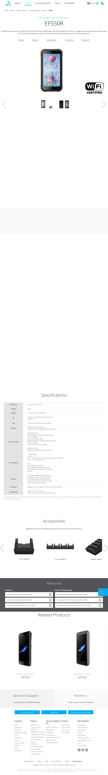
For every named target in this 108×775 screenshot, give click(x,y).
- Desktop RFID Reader (36, 751)
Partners (65, 721)
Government (18, 738)
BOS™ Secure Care (51, 740)
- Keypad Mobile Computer (37, 737)
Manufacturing (18, 750)
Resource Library (82, 735)
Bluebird (45, 765)
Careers (80, 743)
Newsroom (80, 733)
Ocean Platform (66, 733)
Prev (4, 104)
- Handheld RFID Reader (36, 746)
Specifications (52, 40)
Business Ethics (81, 730)
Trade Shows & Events (83, 738)
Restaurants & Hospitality (21, 733)
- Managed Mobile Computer (38, 734)
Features (35, 40)
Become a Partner (66, 727)
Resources (85, 40)
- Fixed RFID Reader (35, 749)
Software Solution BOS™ (52, 742)
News (46, 761)
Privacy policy (77, 761)
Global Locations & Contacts (85, 740)
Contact (67, 761)
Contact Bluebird (82, 745)
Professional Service (19, 743)
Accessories (69, 40)
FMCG (16, 735)
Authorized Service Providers (53, 737)
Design (21, 40)
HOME (6, 10)
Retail (16, 725)
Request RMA (49, 732)
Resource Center (56, 761)
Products (12, 10)
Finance (16, 740)
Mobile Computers (22, 10)
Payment (17, 748)
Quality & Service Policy (51, 727)
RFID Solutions (33, 744)
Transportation (18, 727)
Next (103, 104)
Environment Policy (82, 727)
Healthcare (17, 745)
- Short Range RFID (35, 754)
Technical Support (50, 735)
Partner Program (66, 725)
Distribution (17, 730)
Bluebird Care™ (50, 730)
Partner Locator (66, 730)
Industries (18, 721)
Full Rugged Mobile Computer (37, 10)
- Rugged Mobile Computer (37, 732)
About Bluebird (83, 721)
